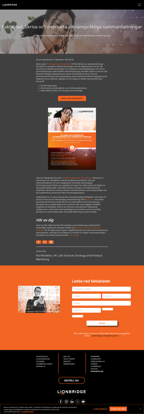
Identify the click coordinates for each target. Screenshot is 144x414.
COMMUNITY (96, 359)
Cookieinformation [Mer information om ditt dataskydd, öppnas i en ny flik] (27, 412)
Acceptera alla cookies (118, 409)
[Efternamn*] (116, 296)
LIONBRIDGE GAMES (44, 364)
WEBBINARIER (68, 364)
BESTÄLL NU (71, 380)
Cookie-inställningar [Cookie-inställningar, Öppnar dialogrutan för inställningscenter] (100, 409)
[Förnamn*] (86, 296)
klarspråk (89, 199)
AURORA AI (40, 366)
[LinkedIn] (72, 401)
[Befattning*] (86, 310)
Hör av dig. (73, 235)
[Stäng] (140, 408)
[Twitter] (77, 401)
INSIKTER (66, 361)
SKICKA (102, 323)
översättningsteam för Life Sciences (77, 178)
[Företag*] (101, 303)
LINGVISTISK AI (42, 356)
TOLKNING (40, 361)
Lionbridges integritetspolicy (105, 335)
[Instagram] (66, 401)
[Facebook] (60, 401)
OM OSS (66, 356)
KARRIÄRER (95, 356)
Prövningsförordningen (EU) (58, 64)
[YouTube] (83, 401)
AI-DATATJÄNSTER (43, 359)
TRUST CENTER (69, 359)
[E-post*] (101, 289)
